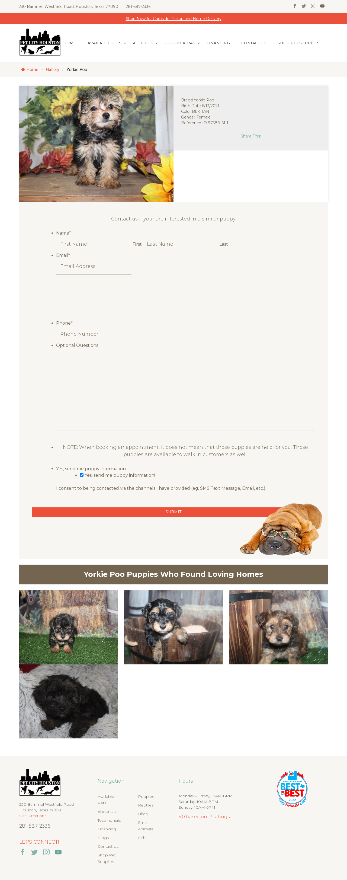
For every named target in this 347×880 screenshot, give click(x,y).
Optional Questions (77, 345)
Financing (218, 42)
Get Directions (32, 815)
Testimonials (109, 820)
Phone (64, 323)
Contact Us (253, 42)
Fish (142, 837)
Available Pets (104, 42)
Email (63, 255)
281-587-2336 (138, 6)
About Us (143, 42)
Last (223, 244)
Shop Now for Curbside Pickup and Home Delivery (173, 18)
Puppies (146, 796)
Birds (142, 813)
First (137, 244)
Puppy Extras (180, 42)
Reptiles (145, 805)
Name (63, 233)
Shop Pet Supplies (299, 42)
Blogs (103, 837)
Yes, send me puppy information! (91, 468)
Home (69, 42)
